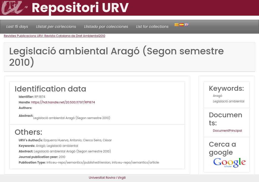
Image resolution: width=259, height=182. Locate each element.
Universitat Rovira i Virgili (107, 177)
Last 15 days (17, 26)
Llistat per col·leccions (56, 26)
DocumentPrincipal (227, 130)
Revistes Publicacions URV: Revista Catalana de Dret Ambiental (51, 36)
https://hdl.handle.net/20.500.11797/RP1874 (63, 102)
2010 (102, 36)
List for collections (152, 26)
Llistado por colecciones (106, 26)
